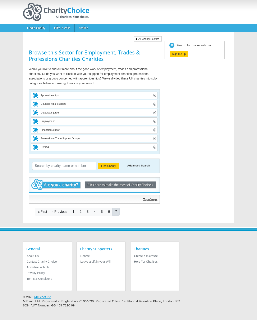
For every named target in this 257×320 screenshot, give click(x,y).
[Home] (58, 12)
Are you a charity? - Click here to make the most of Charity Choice (94, 185)
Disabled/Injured (50, 112)
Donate (85, 256)
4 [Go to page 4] (95, 211)
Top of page (150, 199)
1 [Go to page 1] (73, 211)
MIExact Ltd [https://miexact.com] (42, 297)
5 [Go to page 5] (102, 211)
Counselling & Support (53, 103)
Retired (45, 147)
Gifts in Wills (62, 28)
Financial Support (50, 130)
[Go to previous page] (59, 211)
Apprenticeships (50, 95)
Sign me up (179, 53)
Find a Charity (36, 28)
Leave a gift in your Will (95, 261)
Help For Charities (146, 261)
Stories (83, 28)
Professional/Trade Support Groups (60, 138)
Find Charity (108, 166)
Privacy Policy (36, 273)
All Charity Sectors (148, 39)
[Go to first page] (42, 211)
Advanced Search (138, 165)
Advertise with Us (38, 267)
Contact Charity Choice (42, 261)
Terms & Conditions (39, 278)
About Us (33, 256)
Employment (48, 121)
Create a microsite (146, 256)
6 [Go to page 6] (109, 211)
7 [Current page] (116, 211)
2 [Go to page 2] (81, 211)
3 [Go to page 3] (88, 211)
